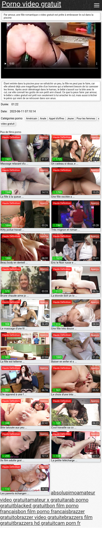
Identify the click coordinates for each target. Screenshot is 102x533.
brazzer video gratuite (40, 517)
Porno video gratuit (31, 4)
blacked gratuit (30, 506)
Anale (43, 118)
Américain (31, 118)
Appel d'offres (56, 118)
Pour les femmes (86, 118)
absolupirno (64, 493)
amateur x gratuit (46, 500)
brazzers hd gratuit (34, 523)
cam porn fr (67, 523)
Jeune (70, 118)
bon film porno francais (43, 511)
